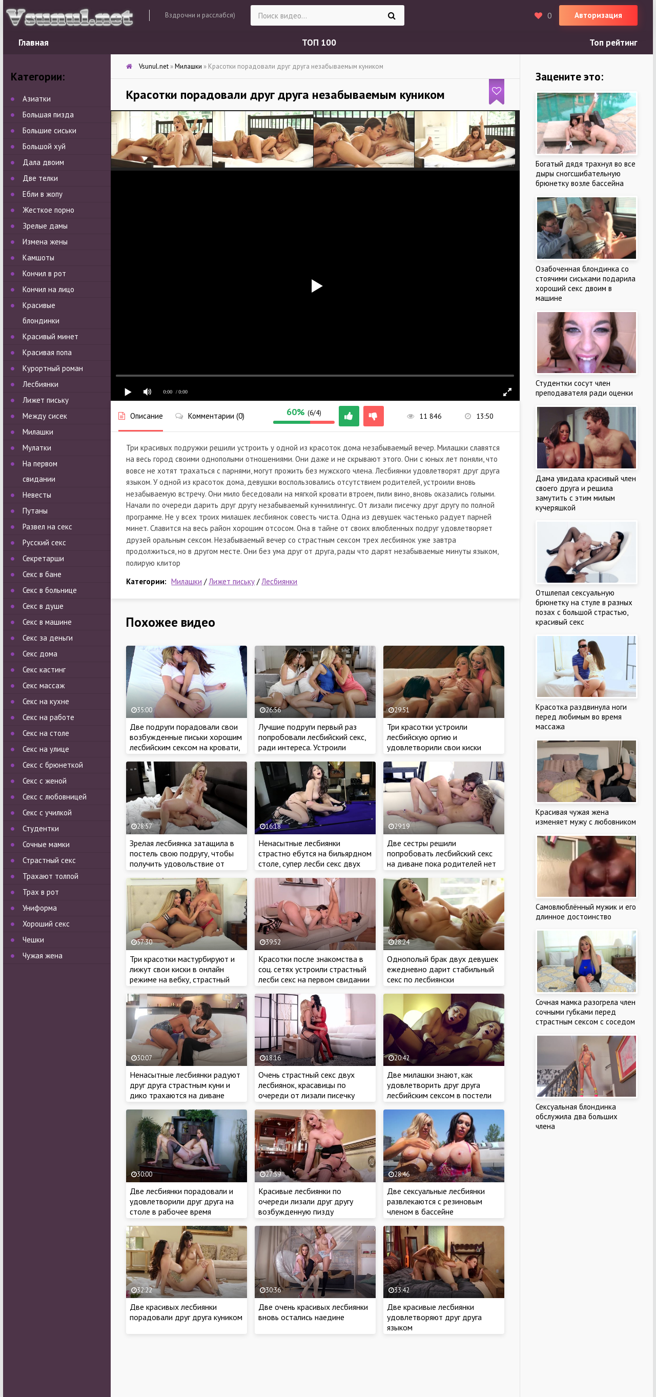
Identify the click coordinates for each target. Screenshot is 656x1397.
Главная (33, 42)
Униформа (40, 908)
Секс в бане (42, 574)
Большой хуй (44, 146)
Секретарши (43, 558)
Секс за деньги (48, 638)
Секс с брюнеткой (53, 765)
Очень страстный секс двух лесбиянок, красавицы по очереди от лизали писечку (306, 1085)
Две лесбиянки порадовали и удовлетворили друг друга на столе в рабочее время (182, 1201)
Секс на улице (46, 749)
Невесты (37, 495)
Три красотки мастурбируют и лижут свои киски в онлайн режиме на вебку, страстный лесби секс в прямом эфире (182, 974)
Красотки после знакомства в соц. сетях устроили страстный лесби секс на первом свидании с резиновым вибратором (314, 974)
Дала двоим (43, 162)
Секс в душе (43, 606)
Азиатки (37, 99)
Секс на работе (48, 717)
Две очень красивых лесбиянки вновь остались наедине (313, 1312)
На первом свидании (40, 471)
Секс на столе (46, 733)
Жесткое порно (48, 210)
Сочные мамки (46, 844)
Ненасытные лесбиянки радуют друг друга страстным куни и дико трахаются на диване (185, 1085)
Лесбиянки (279, 581)
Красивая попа (47, 352)
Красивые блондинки (41, 312)
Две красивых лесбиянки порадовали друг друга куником (186, 1312)
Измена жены (45, 241)
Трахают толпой (50, 876)
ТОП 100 (319, 42)
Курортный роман (53, 368)
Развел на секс (47, 526)
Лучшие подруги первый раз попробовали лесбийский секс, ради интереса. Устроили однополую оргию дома (312, 742)
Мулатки (37, 448)
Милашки (186, 581)
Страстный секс (49, 860)
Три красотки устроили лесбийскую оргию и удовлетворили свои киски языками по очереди (434, 742)
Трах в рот (41, 892)
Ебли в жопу (43, 194)
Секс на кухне (46, 701)
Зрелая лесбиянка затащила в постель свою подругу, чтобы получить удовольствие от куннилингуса (182, 858)
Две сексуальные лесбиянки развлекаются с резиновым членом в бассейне (436, 1201)
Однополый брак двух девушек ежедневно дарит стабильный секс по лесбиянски (442, 969)
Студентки (41, 828)
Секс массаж (44, 685)
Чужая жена (43, 955)
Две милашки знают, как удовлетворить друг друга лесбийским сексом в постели (439, 1085)
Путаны (35, 511)
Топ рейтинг (613, 42)
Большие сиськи (49, 130)
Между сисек (45, 416)
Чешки (33, 939)
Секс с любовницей (55, 797)
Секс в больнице (50, 590)
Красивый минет (50, 336)
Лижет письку (232, 581)
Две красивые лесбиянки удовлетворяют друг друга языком (434, 1317)
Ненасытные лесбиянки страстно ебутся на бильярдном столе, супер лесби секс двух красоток (315, 858)
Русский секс (44, 542)
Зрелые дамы (45, 226)
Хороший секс (46, 924)
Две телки (40, 178)
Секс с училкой (47, 812)
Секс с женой (45, 781)
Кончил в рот (44, 273)
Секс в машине (47, 622)
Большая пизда (48, 114)
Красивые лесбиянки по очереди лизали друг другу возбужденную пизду (305, 1201)
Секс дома (40, 654)
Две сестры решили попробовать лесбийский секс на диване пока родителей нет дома (441, 858)
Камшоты (38, 257)
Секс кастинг (44, 669)
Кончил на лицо (48, 289)
